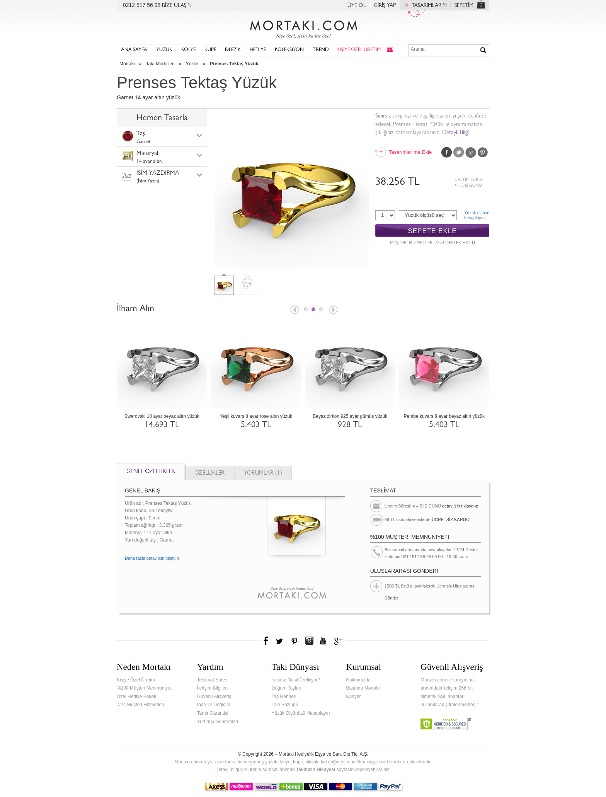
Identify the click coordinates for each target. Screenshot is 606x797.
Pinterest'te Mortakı (294, 641)
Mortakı (127, 63)
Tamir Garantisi (212, 713)
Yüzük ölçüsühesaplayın (476, 215)
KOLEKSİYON (289, 50)
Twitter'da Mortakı (280, 641)
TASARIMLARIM (424, 6)
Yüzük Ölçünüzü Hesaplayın (301, 713)
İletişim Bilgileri (212, 688)
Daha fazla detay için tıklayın (152, 558)
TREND (321, 50)
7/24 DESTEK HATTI (455, 243)
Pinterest (482, 152)
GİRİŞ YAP (385, 6)
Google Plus (470, 152)
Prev (294, 310)
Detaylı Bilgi (455, 133)
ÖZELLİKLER (209, 474)
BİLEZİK (233, 50)
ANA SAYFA (134, 50)
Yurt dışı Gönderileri (217, 721)
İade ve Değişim (213, 704)
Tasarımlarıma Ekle (410, 152)
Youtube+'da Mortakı (323, 641)
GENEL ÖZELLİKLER (150, 472)
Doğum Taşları (286, 688)
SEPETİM (463, 6)
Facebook (446, 152)
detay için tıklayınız (460, 506)
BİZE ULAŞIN (177, 6)
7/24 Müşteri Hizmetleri (140, 704)
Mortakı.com (303, 27)
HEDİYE (258, 50)
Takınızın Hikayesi (315, 769)
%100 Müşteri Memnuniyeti (145, 688)
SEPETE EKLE (432, 231)
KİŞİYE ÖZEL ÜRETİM (359, 50)
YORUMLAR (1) (263, 474)
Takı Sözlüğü (285, 704)
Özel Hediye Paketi (136, 696)
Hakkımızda (358, 680)
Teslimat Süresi (212, 680)
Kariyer (353, 696)
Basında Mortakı (363, 688)
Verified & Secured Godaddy (445, 724)
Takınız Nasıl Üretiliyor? (296, 680)
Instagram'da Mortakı (309, 641)
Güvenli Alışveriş (214, 696)
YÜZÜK (164, 50)
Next (334, 310)
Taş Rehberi (284, 696)
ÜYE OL (356, 6)
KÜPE (210, 50)
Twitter (458, 152)
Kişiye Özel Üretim (136, 680)
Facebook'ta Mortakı (266, 641)
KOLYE (188, 50)
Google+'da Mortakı (340, 641)
